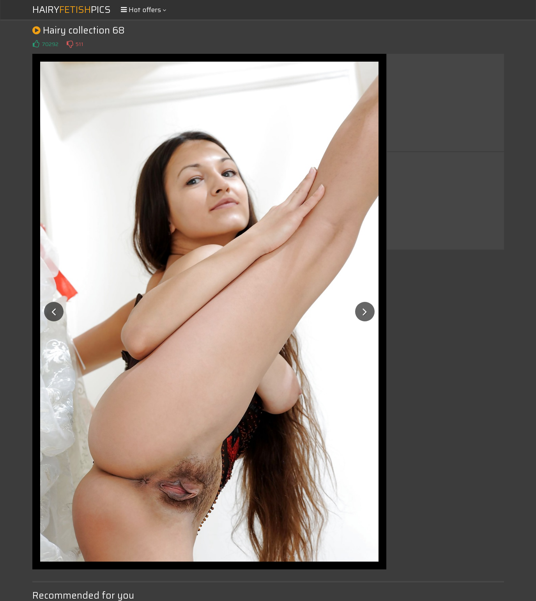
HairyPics (71, 9)
